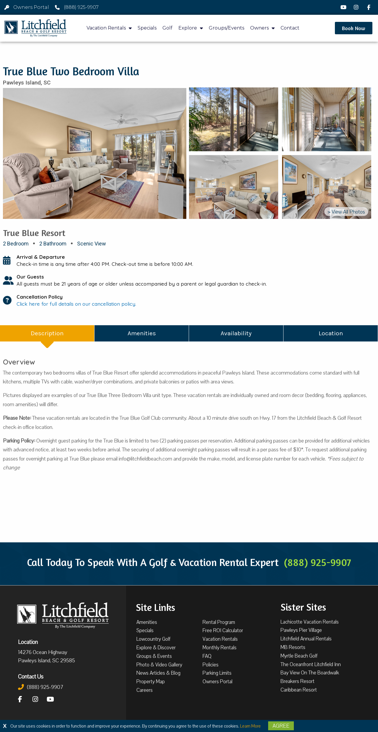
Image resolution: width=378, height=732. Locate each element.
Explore (190, 28)
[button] (353, 28)
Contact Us (30, 676)
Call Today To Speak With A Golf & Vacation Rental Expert (189, 562)
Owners (262, 28)
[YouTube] (344, 7)
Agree (281, 725)
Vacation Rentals (109, 28)
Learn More (250, 726)
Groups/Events (226, 28)
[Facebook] (369, 7)
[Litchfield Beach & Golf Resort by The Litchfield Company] (35, 28)
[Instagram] (357, 7)
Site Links (155, 607)
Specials (147, 28)
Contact (290, 28)
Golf (167, 28)
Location (28, 642)
